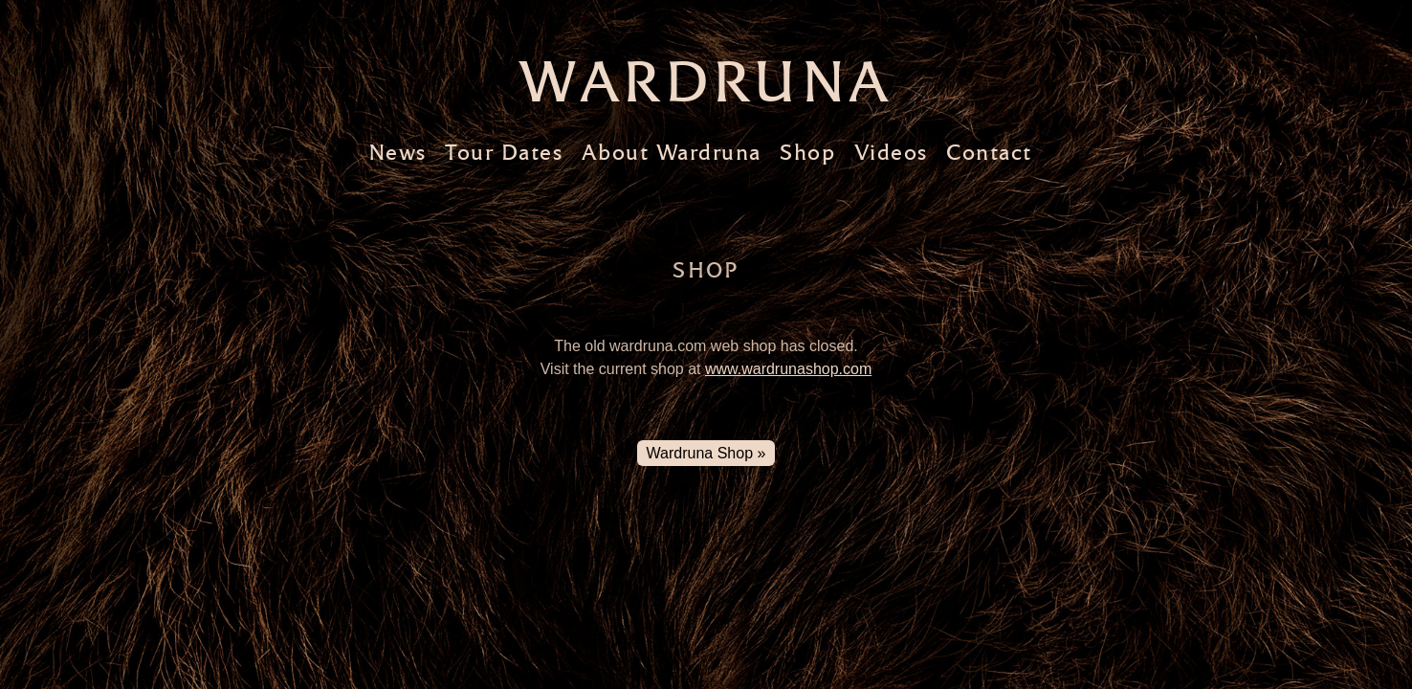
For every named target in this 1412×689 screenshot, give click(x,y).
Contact (989, 153)
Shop (807, 153)
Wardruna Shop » (706, 453)
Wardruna (706, 82)
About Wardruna (671, 153)
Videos (891, 153)
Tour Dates (504, 153)
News (397, 153)
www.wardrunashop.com (788, 369)
